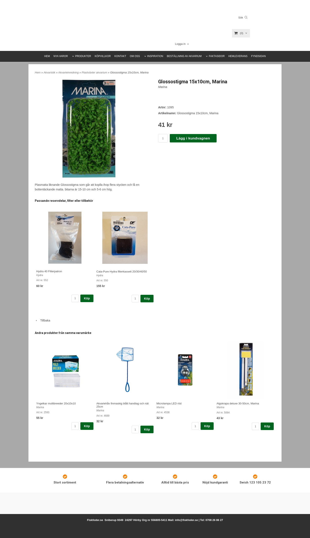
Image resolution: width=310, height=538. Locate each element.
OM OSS (135, 56)
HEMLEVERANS (238, 56)
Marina (162, 87)
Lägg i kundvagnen (193, 138)
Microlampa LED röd (169, 403)
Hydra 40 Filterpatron (49, 271)
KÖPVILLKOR (103, 56)
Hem (37, 72)
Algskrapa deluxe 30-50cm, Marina (238, 403)
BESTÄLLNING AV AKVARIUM (184, 56)
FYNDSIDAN (258, 56)
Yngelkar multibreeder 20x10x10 (56, 403)
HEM (47, 56)
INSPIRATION (155, 56)
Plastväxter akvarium (95, 72)
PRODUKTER (83, 56)
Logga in (180, 43)
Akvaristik (49, 72)
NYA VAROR (61, 56)
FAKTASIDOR (217, 56)
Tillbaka (42, 320)
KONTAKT (120, 56)
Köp (87, 298)
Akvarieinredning (68, 72)
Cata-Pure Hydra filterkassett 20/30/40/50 (121, 271)
